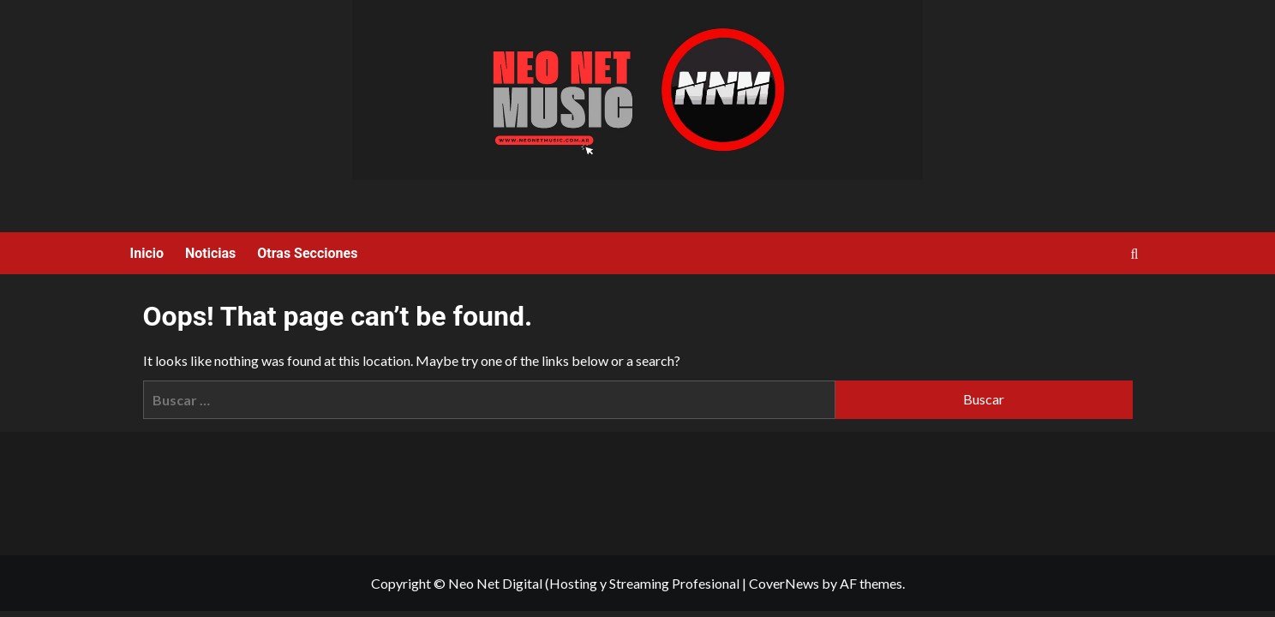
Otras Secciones (307, 253)
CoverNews (784, 583)
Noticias (210, 253)
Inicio (147, 253)
